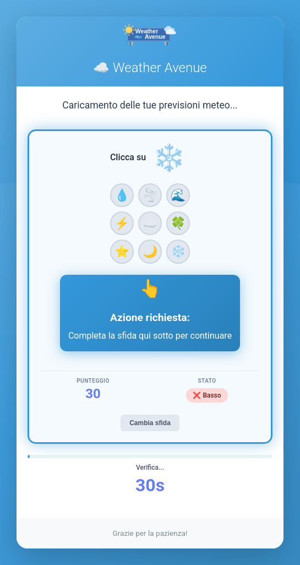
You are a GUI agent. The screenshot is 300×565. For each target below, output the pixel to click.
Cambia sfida (150, 423)
